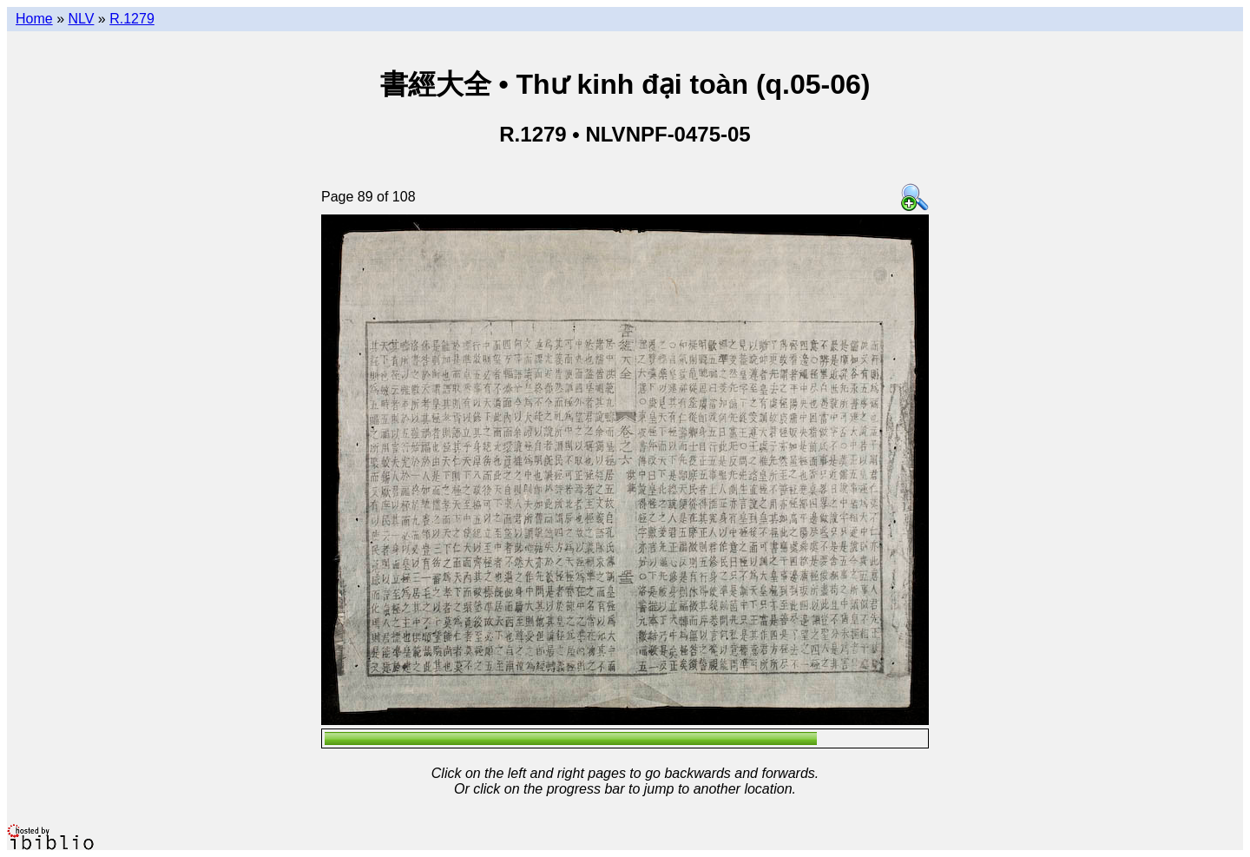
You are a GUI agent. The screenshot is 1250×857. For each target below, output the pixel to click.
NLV (81, 18)
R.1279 (132, 18)
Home (34, 18)
